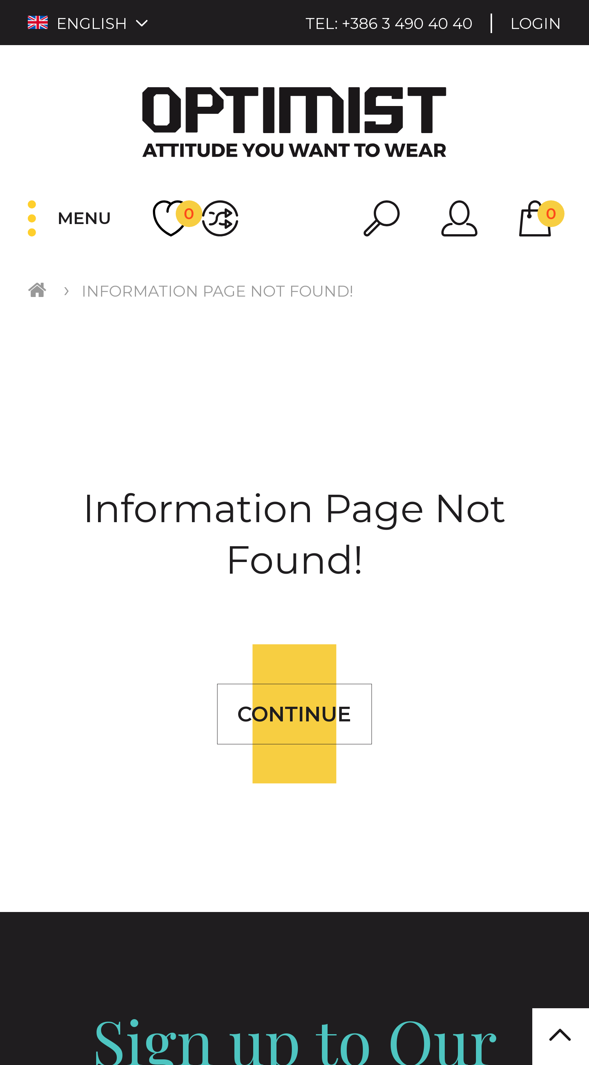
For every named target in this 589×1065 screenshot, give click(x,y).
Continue (294, 714)
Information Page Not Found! (217, 291)
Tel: (389, 23)
